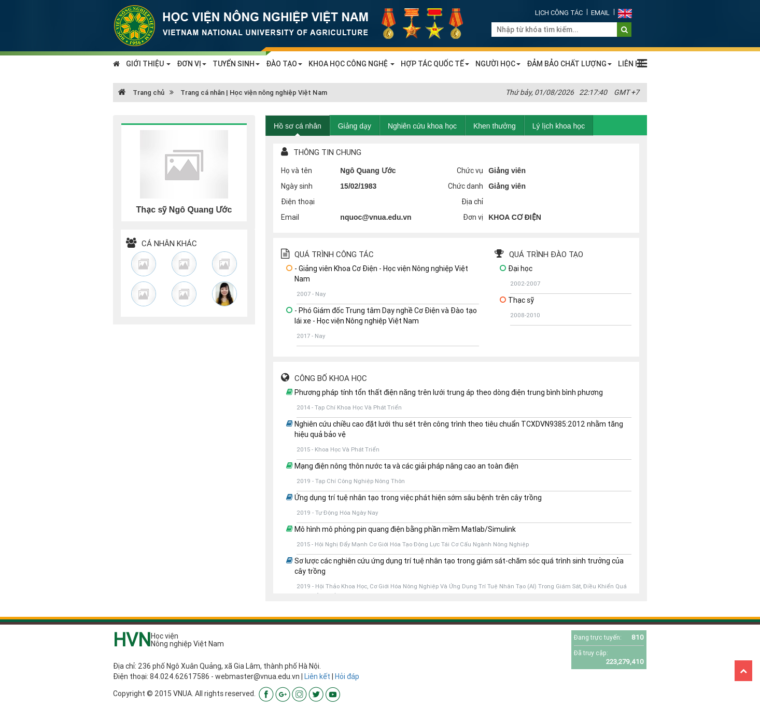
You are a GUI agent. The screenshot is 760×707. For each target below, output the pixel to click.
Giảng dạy (354, 126)
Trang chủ (141, 92)
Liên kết (317, 676)
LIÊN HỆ (631, 63)
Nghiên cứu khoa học (422, 126)
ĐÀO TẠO (284, 63)
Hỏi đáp (347, 676)
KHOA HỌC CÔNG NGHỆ (351, 63)
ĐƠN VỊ (191, 63)
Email (600, 12)
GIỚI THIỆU (148, 63)
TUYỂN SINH (236, 63)
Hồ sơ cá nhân (297, 126)
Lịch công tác (559, 12)
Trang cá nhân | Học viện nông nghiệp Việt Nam (253, 92)
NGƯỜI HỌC (497, 63)
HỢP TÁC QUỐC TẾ (435, 63)
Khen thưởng (494, 126)
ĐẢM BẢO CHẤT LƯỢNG (569, 63)
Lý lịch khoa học (558, 126)
